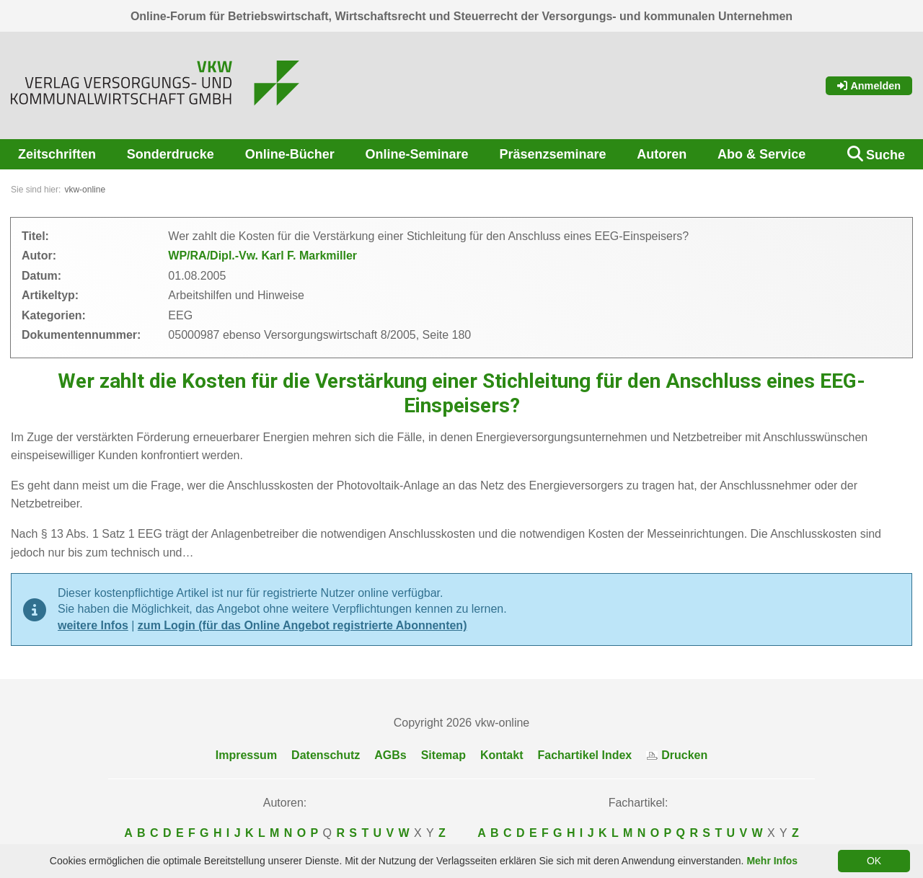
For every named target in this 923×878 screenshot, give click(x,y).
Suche (885, 155)
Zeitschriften (57, 154)
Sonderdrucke (170, 154)
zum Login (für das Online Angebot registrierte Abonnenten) (302, 625)
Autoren (661, 154)
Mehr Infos (772, 860)
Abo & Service (761, 154)
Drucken (676, 755)
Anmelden (869, 86)
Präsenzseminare (552, 154)
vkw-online (84, 190)
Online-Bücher (290, 154)
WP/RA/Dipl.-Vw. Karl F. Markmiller (262, 255)
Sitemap (443, 755)
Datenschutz (325, 755)
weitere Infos (93, 625)
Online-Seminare (417, 154)
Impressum (246, 755)
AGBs (390, 755)
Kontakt (502, 755)
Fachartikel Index (585, 755)
